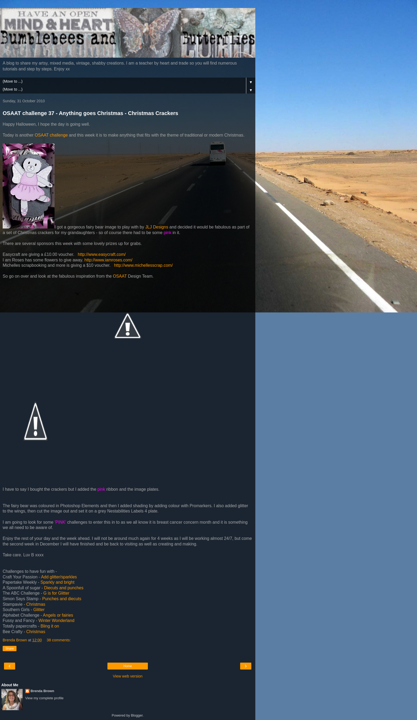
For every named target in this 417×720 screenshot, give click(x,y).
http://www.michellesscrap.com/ (143, 265)
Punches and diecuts (61, 598)
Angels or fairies (58, 615)
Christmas (35, 604)
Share (9, 648)
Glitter (39, 609)
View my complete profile (44, 698)
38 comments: (59, 640)
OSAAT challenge (51, 135)
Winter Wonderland (56, 620)
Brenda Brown (42, 691)
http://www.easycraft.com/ (102, 254)
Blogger (137, 715)
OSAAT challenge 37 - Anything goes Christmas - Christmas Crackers (90, 113)
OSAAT (120, 276)
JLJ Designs (156, 227)
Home (127, 666)
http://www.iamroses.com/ (108, 260)
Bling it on (50, 626)
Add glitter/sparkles (59, 577)
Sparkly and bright (57, 582)
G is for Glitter (56, 593)
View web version (128, 676)
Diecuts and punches (64, 588)
